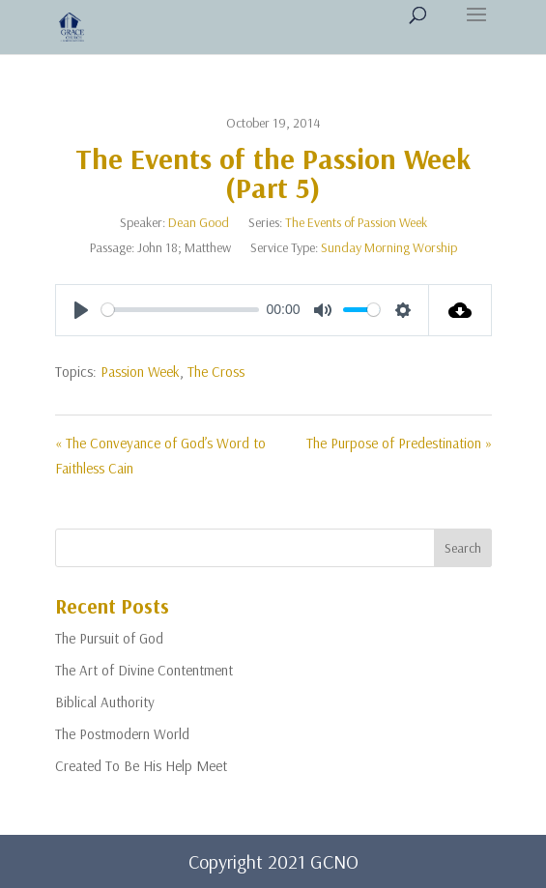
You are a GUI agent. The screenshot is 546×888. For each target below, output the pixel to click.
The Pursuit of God (109, 638)
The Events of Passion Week (356, 222)
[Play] (81, 310)
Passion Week (140, 371)
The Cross (215, 371)
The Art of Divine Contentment (144, 670)
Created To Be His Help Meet (141, 766)
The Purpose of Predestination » (399, 443)
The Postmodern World (122, 734)
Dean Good (198, 222)
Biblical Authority (105, 702)
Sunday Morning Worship (389, 247)
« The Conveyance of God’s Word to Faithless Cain (160, 455)
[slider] (180, 310)
